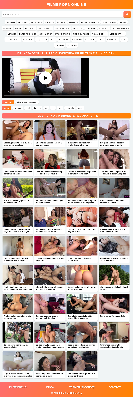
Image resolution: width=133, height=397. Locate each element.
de (53, 108)
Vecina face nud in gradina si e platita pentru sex (81, 375)
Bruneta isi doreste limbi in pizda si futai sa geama (80, 317)
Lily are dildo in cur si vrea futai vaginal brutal (82, 230)
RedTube (90, 40)
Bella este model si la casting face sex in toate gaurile (49, 173)
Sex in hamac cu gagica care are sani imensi (16, 201)
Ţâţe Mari (41, 40)
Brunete (73, 22)
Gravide (7, 28)
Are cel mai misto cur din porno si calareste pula (82, 288)
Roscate (104, 28)
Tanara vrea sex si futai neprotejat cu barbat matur (112, 346)
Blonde (61, 22)
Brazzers (63, 40)
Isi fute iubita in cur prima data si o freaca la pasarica (49, 288)
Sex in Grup (45, 34)
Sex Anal (23, 22)
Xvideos (59, 45)
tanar (80, 108)
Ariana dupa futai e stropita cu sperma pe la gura (49, 375)
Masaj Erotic (62, 34)
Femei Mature (62, 28)
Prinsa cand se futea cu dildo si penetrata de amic (18, 173)
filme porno (18, 387)
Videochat (117, 34)
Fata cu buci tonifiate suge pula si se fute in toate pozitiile (82, 173)
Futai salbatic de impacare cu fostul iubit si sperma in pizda (113, 173)
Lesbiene (30, 28)
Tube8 (101, 40)
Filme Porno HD (27, 34)
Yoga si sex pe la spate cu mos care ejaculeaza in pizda (81, 346)
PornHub (77, 40)
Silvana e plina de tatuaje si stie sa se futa (50, 259)
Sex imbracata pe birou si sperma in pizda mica (47, 317)
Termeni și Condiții (82, 387)
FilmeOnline (66, 5)
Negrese (77, 28)
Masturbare (45, 28)
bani (28, 108)
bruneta (37, 108)
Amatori (10, 22)
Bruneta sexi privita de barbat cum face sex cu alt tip (49, 230)
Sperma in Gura (120, 28)
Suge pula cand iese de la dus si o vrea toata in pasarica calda (18, 375)
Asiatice (49, 22)
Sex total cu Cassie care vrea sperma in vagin (49, 144)
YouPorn (72, 45)
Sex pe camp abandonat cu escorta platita (16, 346)
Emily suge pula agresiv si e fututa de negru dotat (112, 230)
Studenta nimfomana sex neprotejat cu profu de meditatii (18, 288)
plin (60, 108)
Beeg (52, 40)
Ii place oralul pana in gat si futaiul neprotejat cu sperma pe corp (50, 347)
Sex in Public (13, 40)
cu (46, 108)
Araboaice (36, 22)
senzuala (70, 108)
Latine (18, 28)
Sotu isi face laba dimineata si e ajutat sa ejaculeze (114, 201)
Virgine (12, 34)
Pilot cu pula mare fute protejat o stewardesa (17, 317)
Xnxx (124, 40)
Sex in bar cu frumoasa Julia (112, 316)
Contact (115, 387)
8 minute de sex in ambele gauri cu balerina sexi (50, 201)
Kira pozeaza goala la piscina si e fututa (114, 288)
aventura (17, 108)
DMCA (50, 387)
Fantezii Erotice (90, 22)
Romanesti (99, 34)
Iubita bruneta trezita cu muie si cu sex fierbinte (114, 259)
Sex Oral (28, 40)
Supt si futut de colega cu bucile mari (79, 259)
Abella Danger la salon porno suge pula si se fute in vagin (17, 230)
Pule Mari (91, 28)
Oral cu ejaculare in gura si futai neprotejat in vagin (16, 259)
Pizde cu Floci (81, 34)
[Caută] (127, 14)
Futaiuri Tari (109, 22)
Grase (122, 22)
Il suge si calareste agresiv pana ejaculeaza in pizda (112, 144)
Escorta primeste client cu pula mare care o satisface (18, 144)
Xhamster (112, 40)
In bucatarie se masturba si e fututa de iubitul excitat (81, 144)
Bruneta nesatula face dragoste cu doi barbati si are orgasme (82, 201)
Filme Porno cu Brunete (27, 102)
